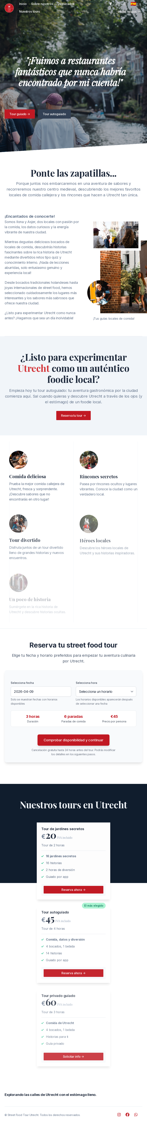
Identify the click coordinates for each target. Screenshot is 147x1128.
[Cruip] (9, 8)
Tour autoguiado (54, 114)
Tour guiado (19, 114)
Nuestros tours (29, 11)
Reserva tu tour (73, 415)
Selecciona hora (86, 682)
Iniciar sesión (129, 11)
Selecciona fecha (22, 682)
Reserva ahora (73, 891)
